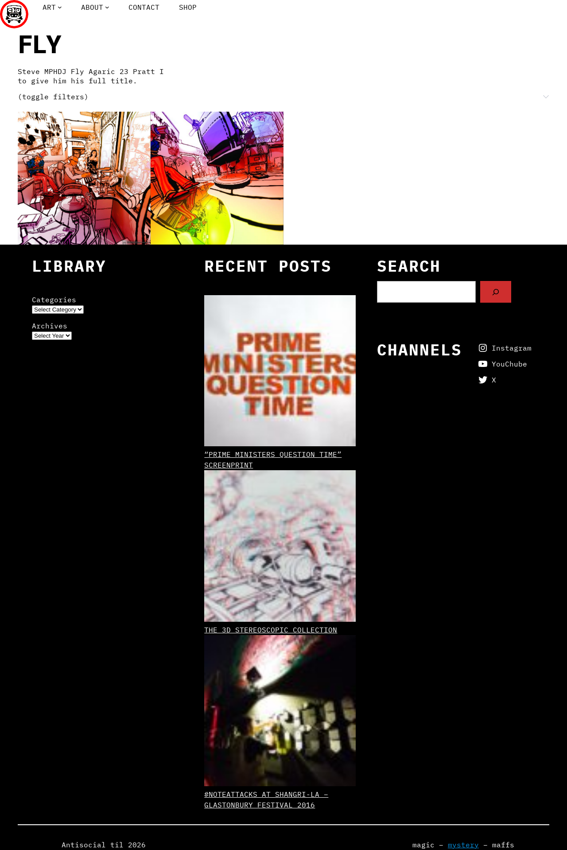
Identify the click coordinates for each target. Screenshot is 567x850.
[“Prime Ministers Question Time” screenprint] (279, 372)
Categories (54, 299)
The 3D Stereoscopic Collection (270, 629)
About (92, 7)
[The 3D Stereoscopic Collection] (279, 547)
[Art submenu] (60, 7)
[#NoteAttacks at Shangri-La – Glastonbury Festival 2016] (279, 712)
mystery (463, 844)
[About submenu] (107, 7)
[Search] (496, 292)
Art (49, 7)
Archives (49, 325)
